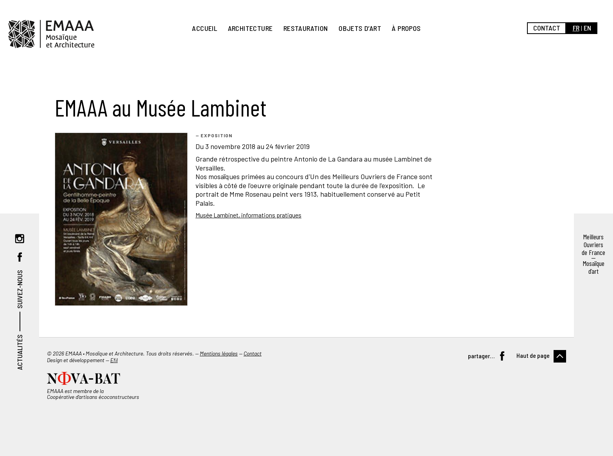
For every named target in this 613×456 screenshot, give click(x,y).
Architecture (250, 28)
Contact (546, 27)
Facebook (19, 256)
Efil (114, 360)
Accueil (204, 28)
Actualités (19, 352)
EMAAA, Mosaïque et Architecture (51, 34)
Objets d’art (360, 28)
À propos (406, 28)
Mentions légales (219, 353)
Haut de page (533, 355)
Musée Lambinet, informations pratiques (248, 215)
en (587, 27)
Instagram (19, 238)
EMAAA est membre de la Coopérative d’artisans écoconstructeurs (93, 394)
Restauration (305, 28)
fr (576, 27)
